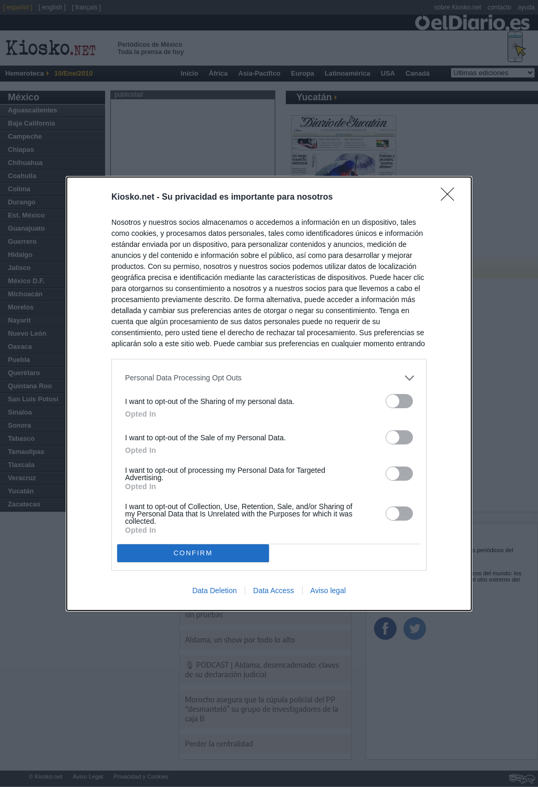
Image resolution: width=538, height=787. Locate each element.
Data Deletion (214, 590)
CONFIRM (193, 552)
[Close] (451, 198)
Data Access (273, 590)
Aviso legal (328, 590)
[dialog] (269, 393)
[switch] (399, 401)
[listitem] (269, 378)
